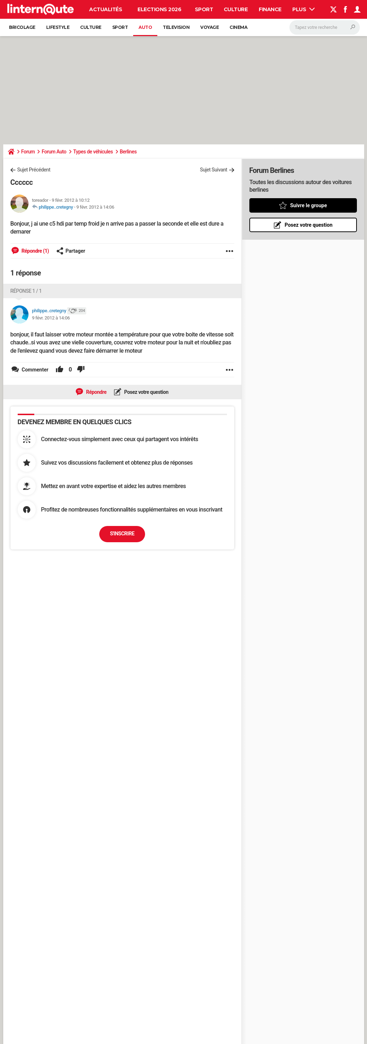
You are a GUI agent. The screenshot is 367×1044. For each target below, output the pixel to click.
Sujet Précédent (34, 170)
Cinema (238, 27)
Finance (270, 9)
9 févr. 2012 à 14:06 (95, 207)
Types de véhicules (93, 152)
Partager (70, 251)
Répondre (95, 392)
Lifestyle (58, 27)
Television (176, 27)
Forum (28, 152)
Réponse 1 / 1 (26, 291)
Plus (303, 9)
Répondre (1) (35, 251)
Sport (204, 9)
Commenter (35, 370)
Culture (236, 9)
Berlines (128, 152)
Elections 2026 (159, 9)
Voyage (209, 27)
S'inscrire (122, 533)
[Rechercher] (324, 27)
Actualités (105, 9)
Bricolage (22, 27)
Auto (145, 27)
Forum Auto (53, 152)
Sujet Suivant (213, 170)
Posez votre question (146, 392)
